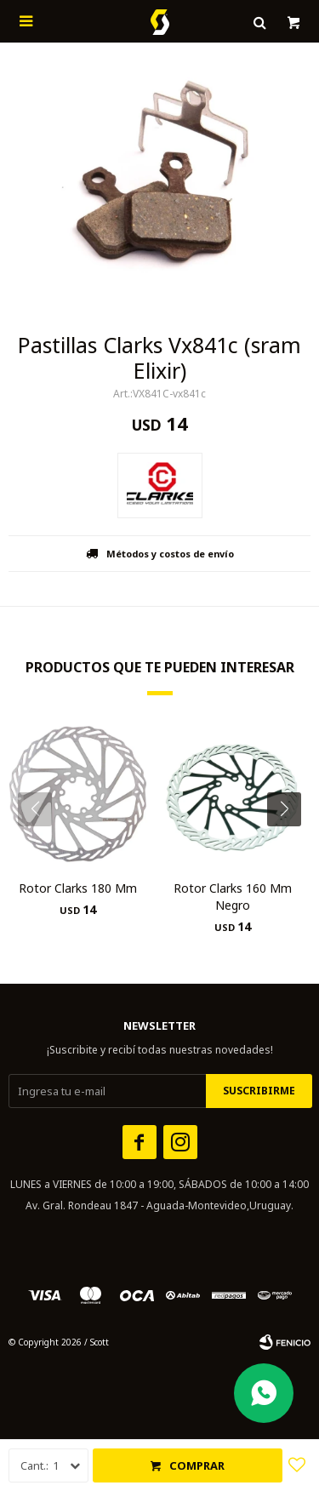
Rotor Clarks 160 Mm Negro (233, 896)
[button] (290, 843)
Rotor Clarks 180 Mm (78, 888)
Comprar (197, 1465)
